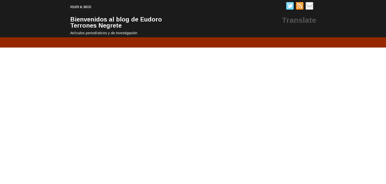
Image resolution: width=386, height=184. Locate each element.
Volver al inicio (80, 7)
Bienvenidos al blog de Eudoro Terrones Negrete (116, 22)
